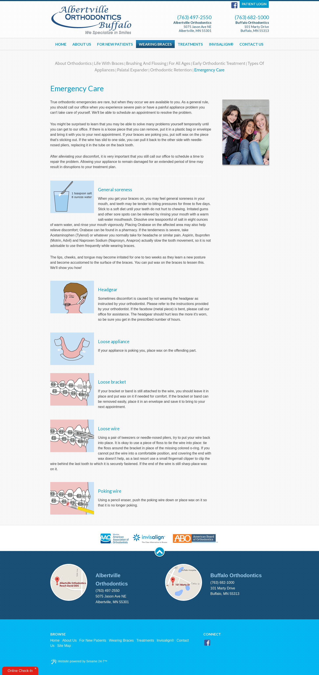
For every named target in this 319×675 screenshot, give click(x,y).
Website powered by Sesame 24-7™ (79, 661)
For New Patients (92, 640)
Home (55, 640)
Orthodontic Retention (171, 69)
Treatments (145, 640)
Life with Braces (109, 63)
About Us (69, 640)
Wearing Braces (121, 640)
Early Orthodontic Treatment (219, 63)
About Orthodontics (73, 63)
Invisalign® (165, 640)
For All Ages (179, 63)
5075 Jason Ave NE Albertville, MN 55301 (192, 27)
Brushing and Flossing (146, 63)
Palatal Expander (132, 69)
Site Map (64, 645)
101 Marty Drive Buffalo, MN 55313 (252, 27)
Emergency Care (209, 69)
